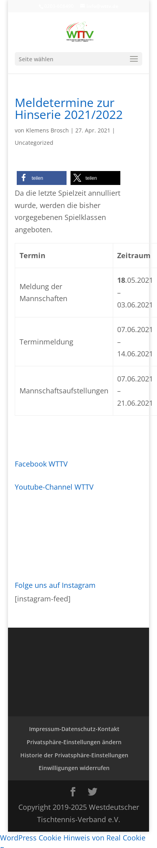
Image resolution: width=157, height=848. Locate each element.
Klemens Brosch (47, 130)
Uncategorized (34, 142)
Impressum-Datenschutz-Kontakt (74, 729)
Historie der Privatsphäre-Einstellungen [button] (74, 755)
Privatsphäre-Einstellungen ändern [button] (74, 742)
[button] (42, 178)
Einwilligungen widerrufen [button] (74, 768)
